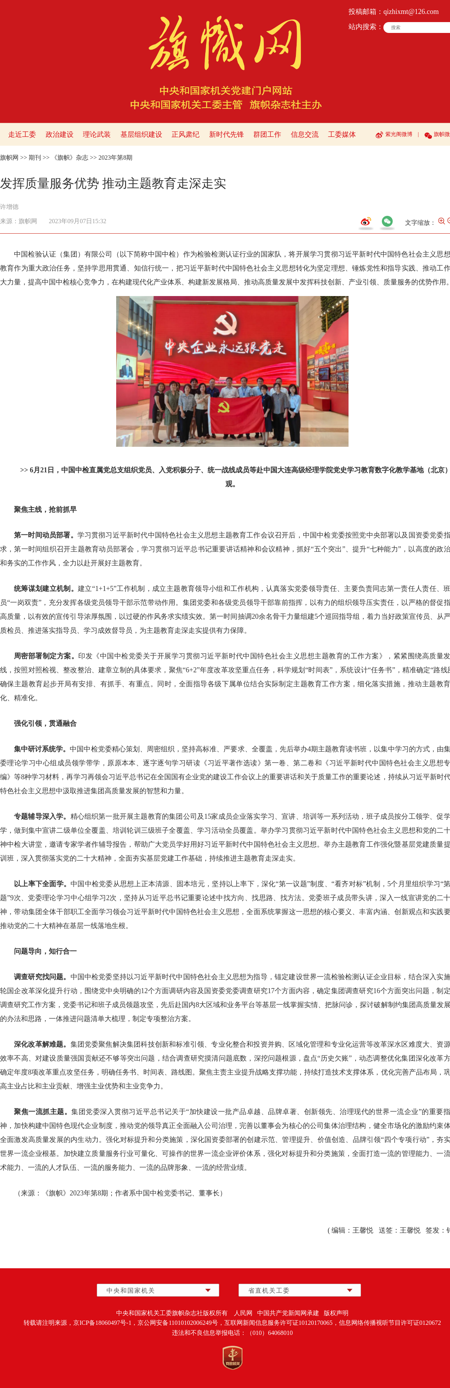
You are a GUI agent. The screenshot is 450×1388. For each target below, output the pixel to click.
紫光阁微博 (398, 134)
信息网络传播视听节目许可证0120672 (390, 1322)
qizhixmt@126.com (411, 11)
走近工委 (22, 134)
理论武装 (97, 134)
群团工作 (267, 134)
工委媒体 (342, 134)
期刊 (35, 157)
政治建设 (60, 134)
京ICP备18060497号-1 (102, 1322)
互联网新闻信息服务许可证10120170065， (281, 1322)
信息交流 (305, 134)
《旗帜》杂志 (69, 157)
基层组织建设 (141, 134)
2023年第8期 (115, 157)
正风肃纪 (185, 134)
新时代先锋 (226, 134)
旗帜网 (9, 157)
